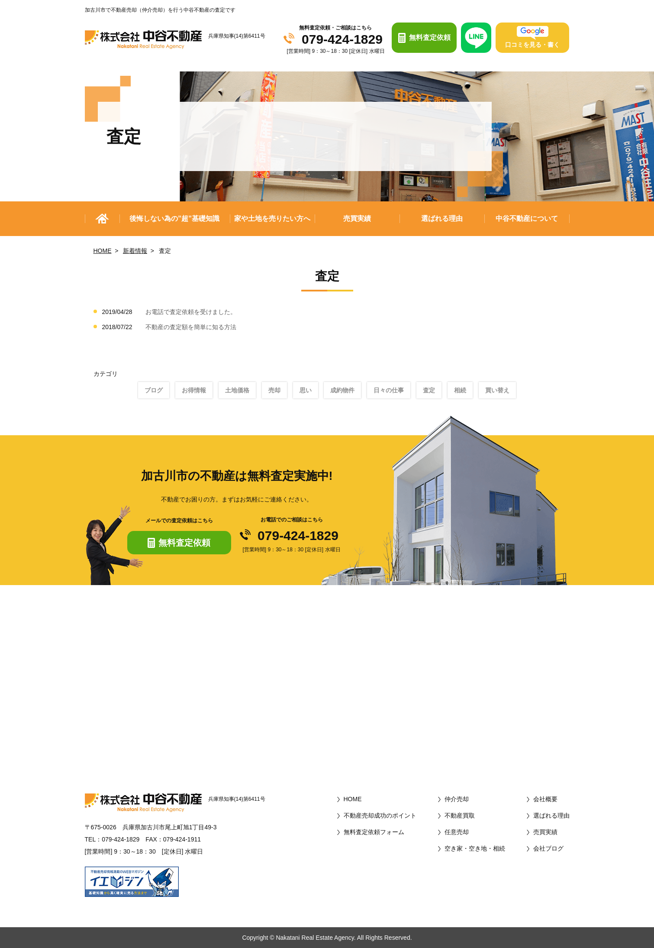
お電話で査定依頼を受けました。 (190, 311)
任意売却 (457, 831)
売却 (274, 390)
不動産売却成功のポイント (380, 815)
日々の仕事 (389, 390)
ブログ (154, 390)
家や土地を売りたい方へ (272, 218)
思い (306, 390)
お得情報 (194, 390)
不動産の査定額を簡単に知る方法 (190, 327)
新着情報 (135, 250)
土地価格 (237, 390)
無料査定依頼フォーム (374, 831)
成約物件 (342, 390)
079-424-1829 (342, 39)
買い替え (497, 390)
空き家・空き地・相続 (475, 848)
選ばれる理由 (442, 218)
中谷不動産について (527, 218)
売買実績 (357, 218)
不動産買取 (460, 815)
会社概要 (545, 799)
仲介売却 (457, 799)
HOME (102, 250)
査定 (429, 390)
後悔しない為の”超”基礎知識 (174, 218)
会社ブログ (548, 848)
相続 (460, 390)
